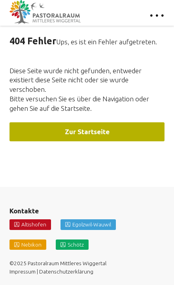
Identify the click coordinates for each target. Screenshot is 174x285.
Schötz (76, 244)
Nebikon (31, 244)
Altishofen (33, 224)
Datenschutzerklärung (66, 271)
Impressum (22, 271)
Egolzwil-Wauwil (91, 224)
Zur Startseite (87, 131)
